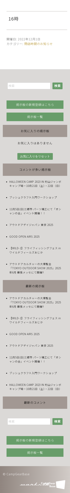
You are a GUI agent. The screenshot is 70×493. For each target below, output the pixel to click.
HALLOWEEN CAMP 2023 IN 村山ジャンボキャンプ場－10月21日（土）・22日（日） (35, 184)
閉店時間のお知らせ (38, 43)
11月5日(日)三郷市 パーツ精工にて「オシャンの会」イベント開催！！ (35, 211)
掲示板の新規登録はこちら (35, 104)
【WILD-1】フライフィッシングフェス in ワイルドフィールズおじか (35, 250)
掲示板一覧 (35, 116)
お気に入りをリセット (35, 156)
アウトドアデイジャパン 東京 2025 (31, 225)
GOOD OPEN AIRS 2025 (24, 236)
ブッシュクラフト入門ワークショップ (33, 197)
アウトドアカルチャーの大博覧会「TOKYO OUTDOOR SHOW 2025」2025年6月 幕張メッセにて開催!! (35, 268)
